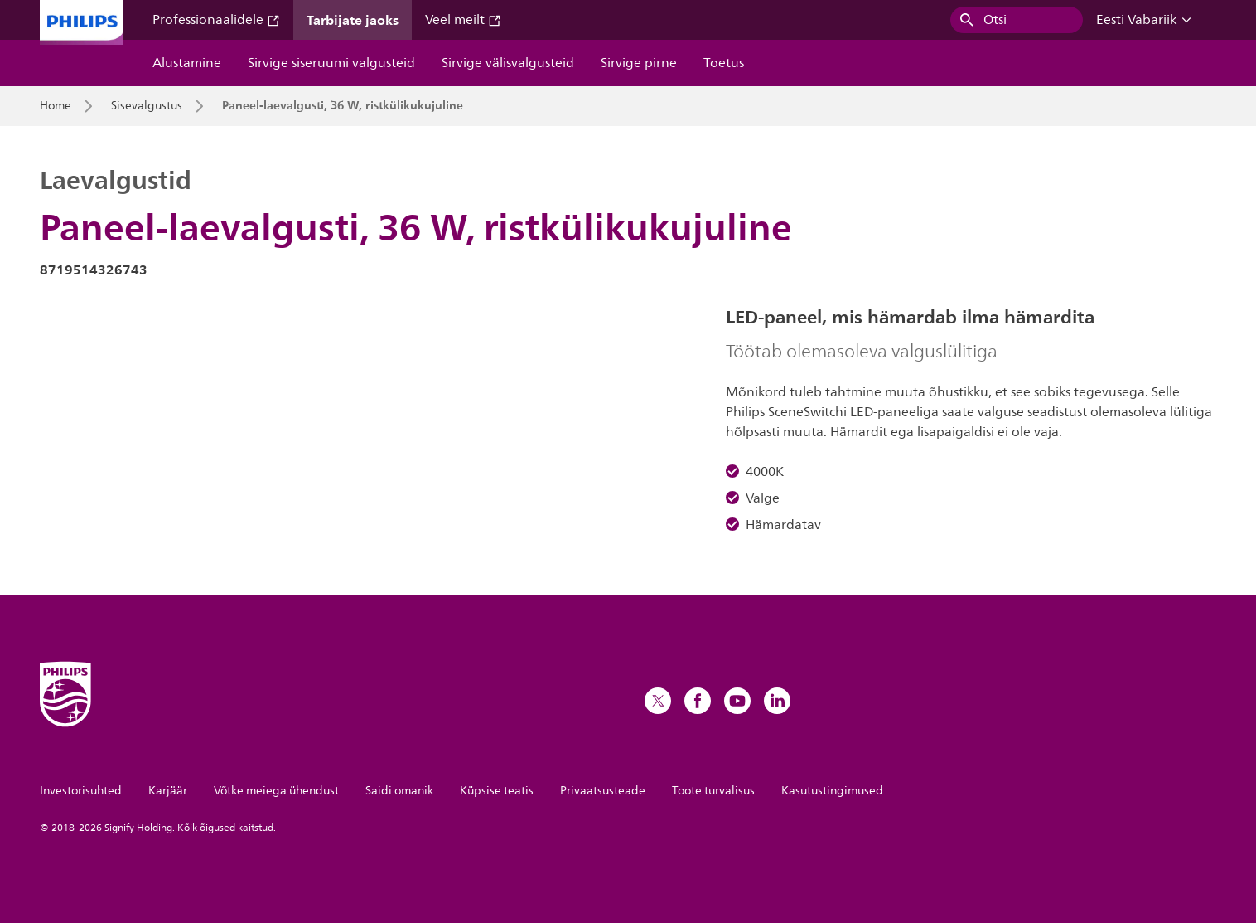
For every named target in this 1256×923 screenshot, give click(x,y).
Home (55, 106)
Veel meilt (463, 20)
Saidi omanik (399, 790)
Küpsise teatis (497, 790)
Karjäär (167, 790)
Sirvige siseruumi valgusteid (331, 63)
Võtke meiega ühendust (276, 790)
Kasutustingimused (832, 790)
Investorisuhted (81, 790)
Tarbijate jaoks (353, 20)
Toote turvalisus (713, 790)
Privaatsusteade (602, 790)
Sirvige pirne (639, 63)
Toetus (723, 63)
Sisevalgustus (146, 106)
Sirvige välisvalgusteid (508, 63)
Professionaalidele (216, 20)
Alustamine (186, 63)
